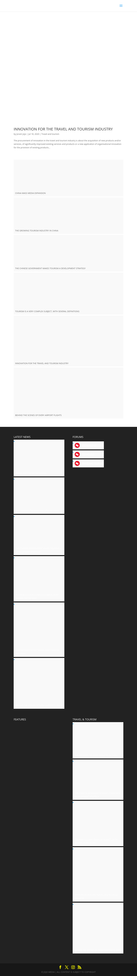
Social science (89, 445)
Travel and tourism (50, 134)
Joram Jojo (21, 134)
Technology (88, 454)
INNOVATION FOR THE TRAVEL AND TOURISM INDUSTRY (63, 129)
